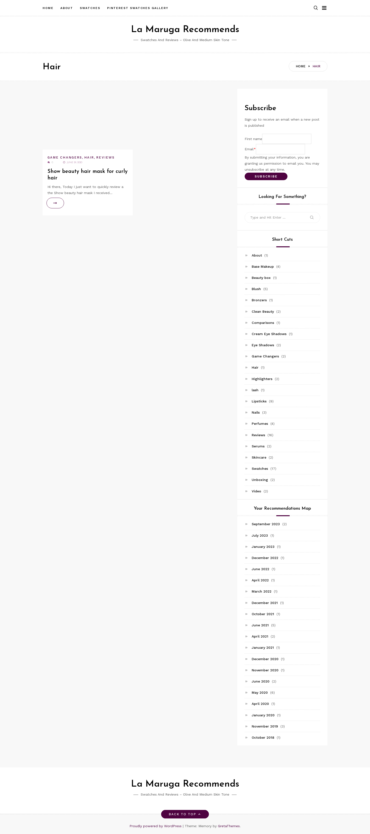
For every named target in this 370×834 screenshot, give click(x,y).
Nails (256, 412)
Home (48, 8)
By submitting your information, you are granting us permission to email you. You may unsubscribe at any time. (282, 163)
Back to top (185, 814)
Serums (258, 446)
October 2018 (263, 737)
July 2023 (260, 535)
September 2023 (266, 524)
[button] (316, 8)
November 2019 (265, 726)
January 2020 (263, 715)
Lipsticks (259, 401)
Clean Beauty (263, 311)
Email (249, 149)
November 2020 (265, 670)
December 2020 (265, 659)
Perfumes (260, 424)
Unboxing (260, 480)
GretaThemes (229, 826)
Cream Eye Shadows (269, 334)
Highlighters (262, 379)
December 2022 (265, 558)
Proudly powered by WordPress (156, 826)
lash (255, 390)
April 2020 (260, 704)
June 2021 (260, 625)
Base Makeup (263, 266)
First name (253, 139)
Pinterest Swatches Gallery (137, 8)
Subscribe (266, 176)
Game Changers (64, 157)
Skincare (259, 457)
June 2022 (260, 569)
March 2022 (261, 591)
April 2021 (260, 636)
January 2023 (263, 547)
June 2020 (260, 681)
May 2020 (260, 692)
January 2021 (263, 647)
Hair (89, 157)
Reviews (105, 157)
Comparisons (263, 323)
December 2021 (265, 603)
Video (256, 491)
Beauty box (261, 278)
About (66, 8)
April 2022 (260, 580)
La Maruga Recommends (185, 30)
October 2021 (263, 614)
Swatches (90, 8)
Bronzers (259, 300)
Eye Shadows (263, 345)
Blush (256, 289)
